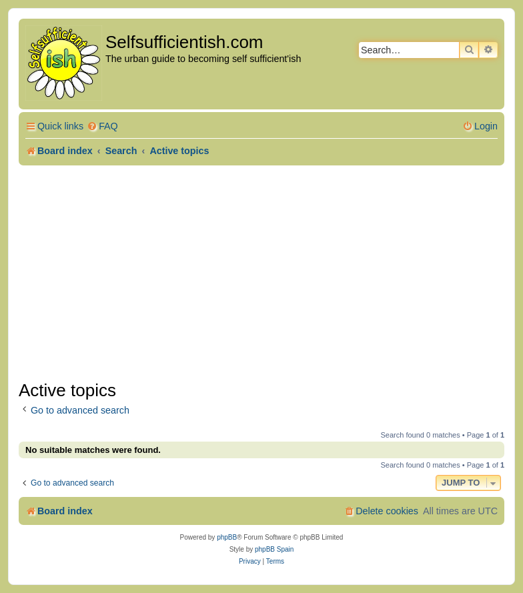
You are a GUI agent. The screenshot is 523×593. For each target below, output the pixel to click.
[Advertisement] (261, 272)
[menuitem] (102, 126)
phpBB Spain (274, 549)
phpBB (227, 537)
